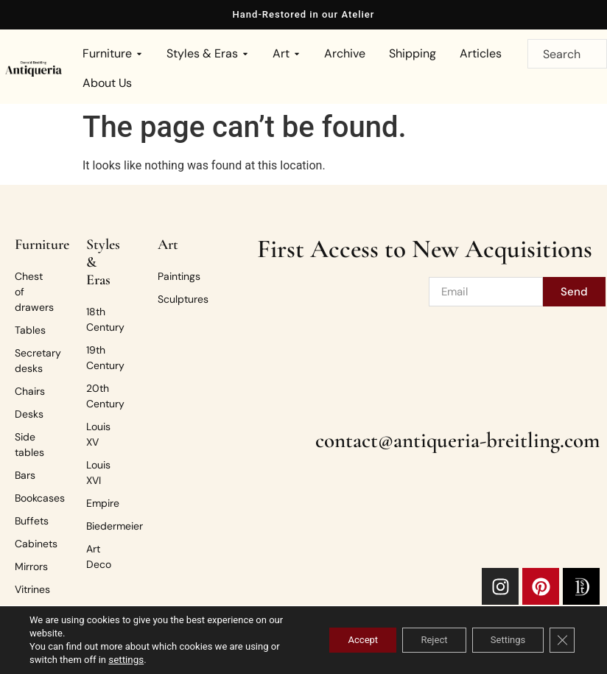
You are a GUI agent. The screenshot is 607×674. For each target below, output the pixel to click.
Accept (337, 640)
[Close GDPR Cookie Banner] (561, 640)
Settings (501, 640)
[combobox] (567, 54)
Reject (418, 640)
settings (136, 659)
